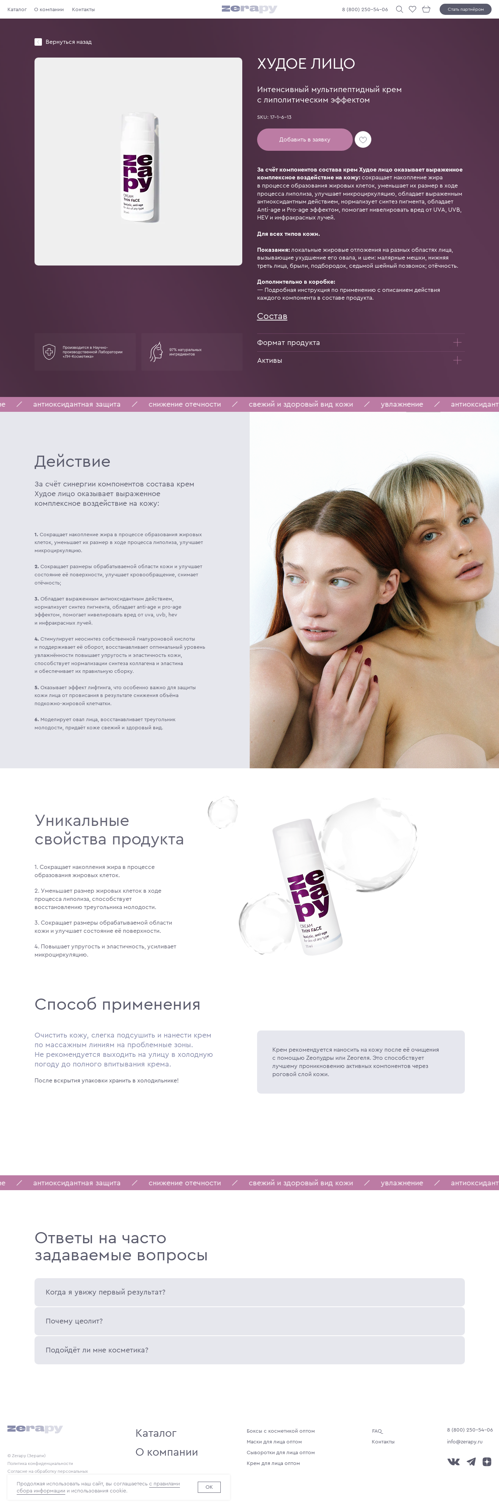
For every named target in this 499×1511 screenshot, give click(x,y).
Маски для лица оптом (274, 1441)
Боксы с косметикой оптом (281, 1431)
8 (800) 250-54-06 (365, 9)
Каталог (17, 9)
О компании (49, 9)
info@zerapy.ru (465, 1441)
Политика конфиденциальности (40, 1463)
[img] (38, 42)
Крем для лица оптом (273, 1463)
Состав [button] (272, 316)
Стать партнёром (466, 9)
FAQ (377, 1431)
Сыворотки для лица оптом (281, 1452)
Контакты (83, 9)
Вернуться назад (69, 42)
